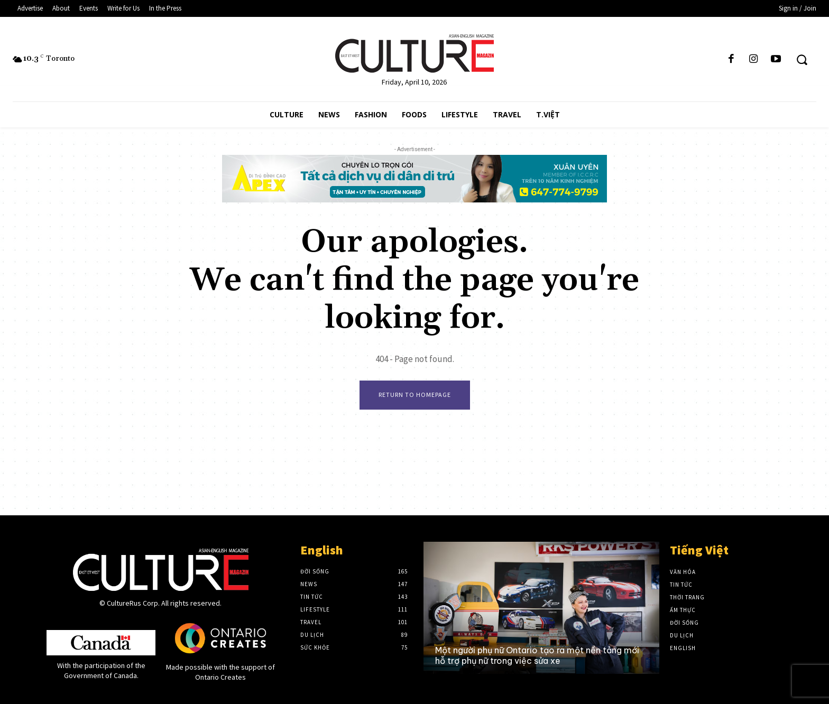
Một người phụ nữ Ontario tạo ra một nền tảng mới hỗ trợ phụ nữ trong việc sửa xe (537, 655)
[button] (801, 59)
